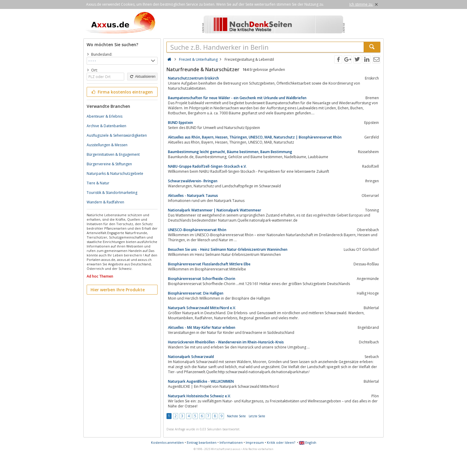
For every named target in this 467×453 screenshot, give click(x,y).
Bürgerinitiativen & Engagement (113, 154)
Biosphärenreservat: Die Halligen (195, 293)
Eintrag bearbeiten (202, 442)
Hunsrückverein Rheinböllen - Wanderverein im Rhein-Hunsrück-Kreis (226, 342)
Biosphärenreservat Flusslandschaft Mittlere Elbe (209, 264)
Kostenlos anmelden (167, 442)
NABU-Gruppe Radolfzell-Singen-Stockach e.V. (207, 166)
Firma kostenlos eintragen (122, 92)
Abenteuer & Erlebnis (104, 116)
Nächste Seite (236, 416)
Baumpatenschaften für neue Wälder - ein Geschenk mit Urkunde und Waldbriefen (237, 97)
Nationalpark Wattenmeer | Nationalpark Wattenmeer (214, 210)
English (307, 442)
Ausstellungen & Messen (107, 144)
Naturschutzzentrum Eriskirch (193, 78)
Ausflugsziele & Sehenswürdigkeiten (117, 135)
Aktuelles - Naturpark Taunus (193, 195)
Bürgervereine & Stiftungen (109, 163)
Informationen (231, 442)
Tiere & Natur (98, 183)
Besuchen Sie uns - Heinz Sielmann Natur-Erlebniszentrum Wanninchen (227, 249)
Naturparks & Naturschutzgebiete (115, 173)
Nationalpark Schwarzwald (191, 356)
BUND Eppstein (180, 122)
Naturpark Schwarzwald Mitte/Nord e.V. (202, 307)
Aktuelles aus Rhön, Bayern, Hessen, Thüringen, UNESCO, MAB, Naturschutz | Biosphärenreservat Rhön (255, 137)
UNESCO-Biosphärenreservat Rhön (197, 229)
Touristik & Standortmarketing (112, 192)
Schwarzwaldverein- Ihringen (192, 180)
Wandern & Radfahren (105, 202)
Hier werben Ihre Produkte (118, 289)
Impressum (255, 442)
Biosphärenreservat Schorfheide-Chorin (201, 278)
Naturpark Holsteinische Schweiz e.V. (199, 395)
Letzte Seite (257, 416)
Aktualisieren (142, 76)
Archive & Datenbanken (106, 125)
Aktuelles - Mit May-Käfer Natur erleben (201, 327)
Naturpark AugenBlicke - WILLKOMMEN (201, 381)
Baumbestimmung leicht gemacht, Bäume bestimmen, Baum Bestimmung (230, 151)
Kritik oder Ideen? (281, 442)
